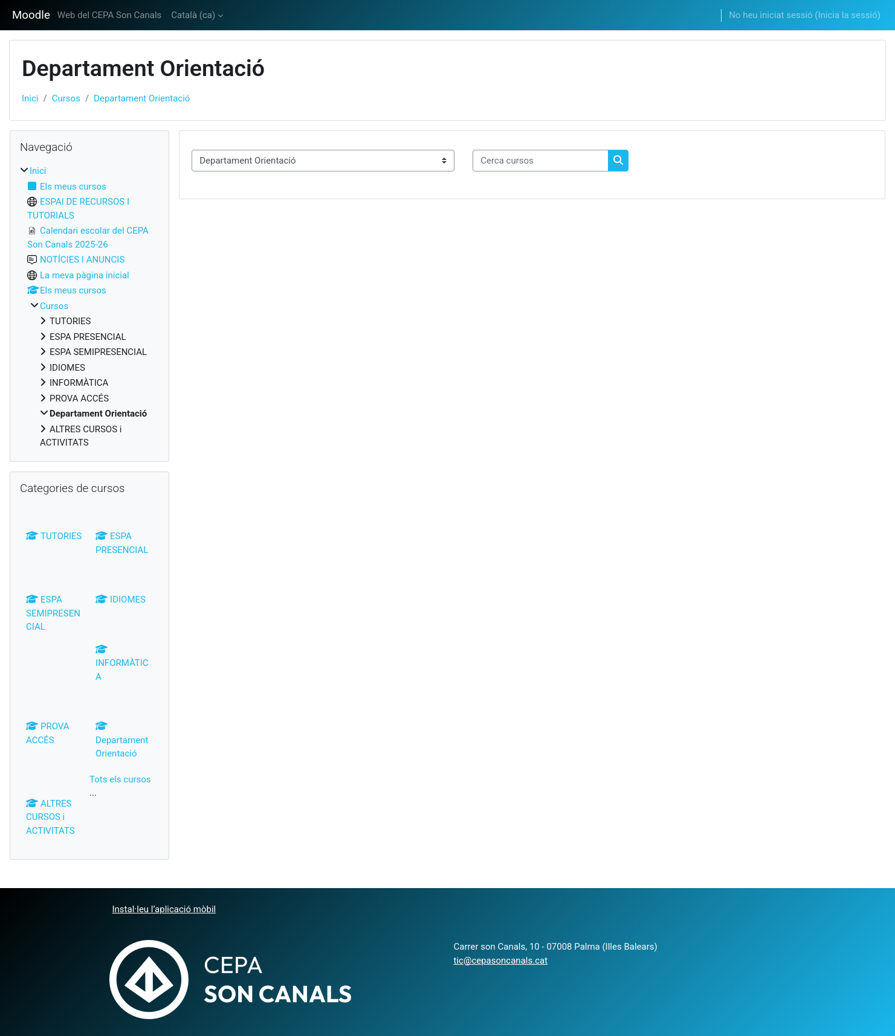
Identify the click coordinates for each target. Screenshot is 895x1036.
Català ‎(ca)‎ (193, 15)
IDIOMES (120, 599)
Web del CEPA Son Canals (109, 15)
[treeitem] (89, 307)
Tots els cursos (119, 779)
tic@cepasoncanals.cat (501, 960)
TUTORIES (54, 536)
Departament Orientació (142, 98)
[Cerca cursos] (541, 161)
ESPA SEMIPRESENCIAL (53, 613)
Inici (30, 98)
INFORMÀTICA (122, 663)
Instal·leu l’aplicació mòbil (164, 909)
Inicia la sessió (847, 15)
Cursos (66, 98)
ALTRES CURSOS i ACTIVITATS (50, 817)
